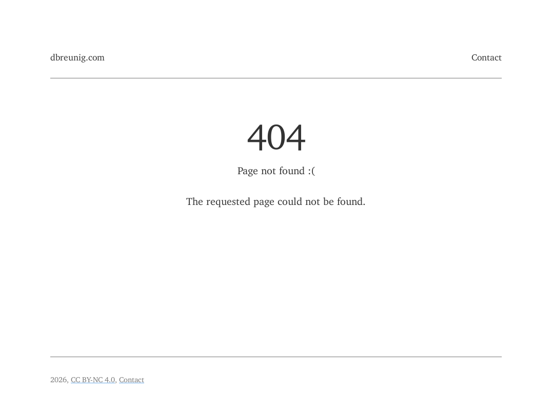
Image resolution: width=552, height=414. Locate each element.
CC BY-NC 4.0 (93, 378)
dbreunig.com (77, 55)
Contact (486, 55)
